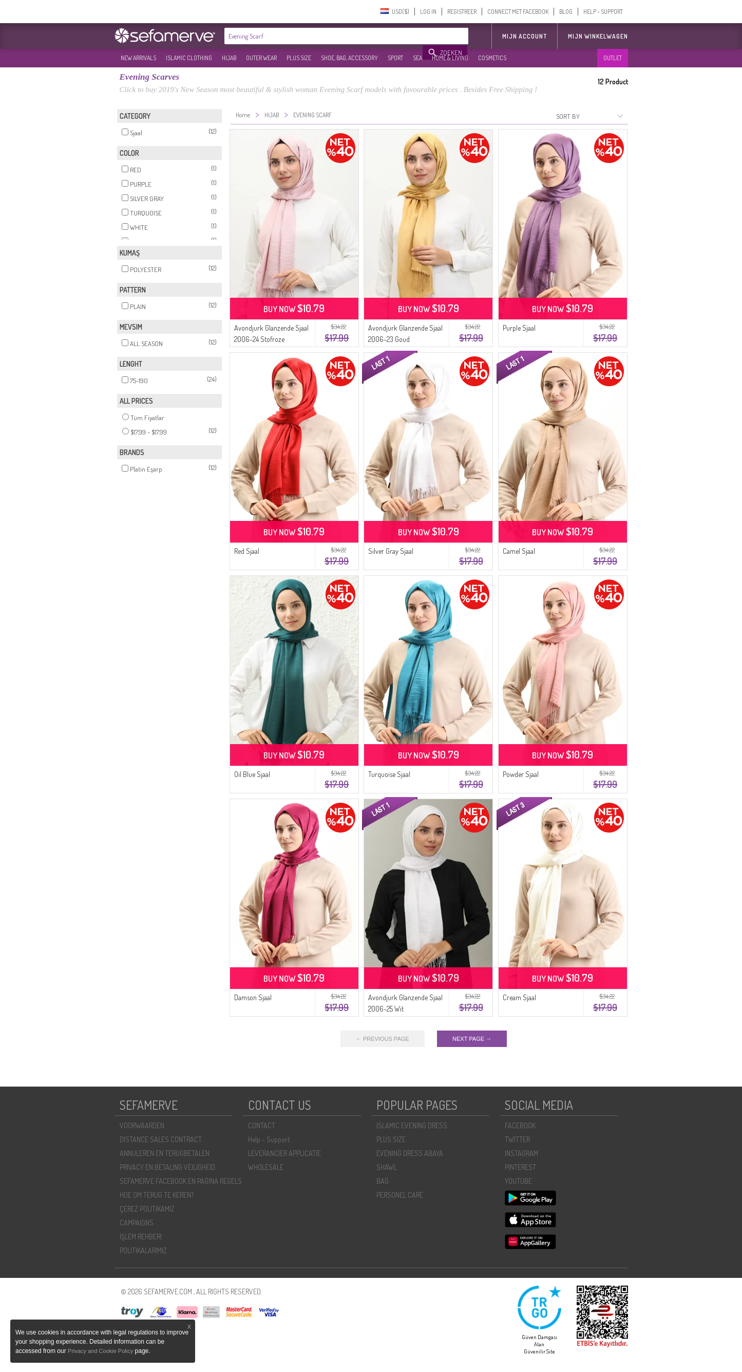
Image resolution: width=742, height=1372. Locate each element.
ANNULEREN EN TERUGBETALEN (165, 1153)
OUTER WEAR (261, 58)
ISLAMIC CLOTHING (189, 58)
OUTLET (612, 58)
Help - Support (269, 1139)
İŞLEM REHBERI (141, 1236)
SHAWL (386, 1167)
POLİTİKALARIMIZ (143, 1250)
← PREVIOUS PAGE (382, 1039)
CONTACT (261, 1125)
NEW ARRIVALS (138, 58)
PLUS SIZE (299, 58)
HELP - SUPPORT (603, 11)
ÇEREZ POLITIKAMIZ (147, 1208)
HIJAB (229, 58)
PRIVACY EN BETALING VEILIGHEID (167, 1167)
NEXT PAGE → (471, 1039)
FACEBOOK (520, 1125)
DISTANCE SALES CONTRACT (161, 1139)
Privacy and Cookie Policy (100, 1351)
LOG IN (428, 11)
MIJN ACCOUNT (524, 36)
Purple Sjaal (519, 327)
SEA (417, 58)
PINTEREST (520, 1167)
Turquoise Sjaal (389, 774)
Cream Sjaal (519, 997)
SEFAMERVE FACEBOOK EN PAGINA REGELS (181, 1181)
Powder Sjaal (521, 774)
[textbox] (324, 36)
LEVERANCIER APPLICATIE (284, 1153)
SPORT (395, 58)
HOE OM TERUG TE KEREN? (157, 1194)
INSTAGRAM (521, 1153)
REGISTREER (462, 11)
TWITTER (517, 1139)
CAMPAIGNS (137, 1222)
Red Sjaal (246, 551)
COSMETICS (492, 58)
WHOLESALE (265, 1167)
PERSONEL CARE (399, 1194)
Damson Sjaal (253, 997)
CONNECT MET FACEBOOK (517, 11)
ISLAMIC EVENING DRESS (411, 1125)
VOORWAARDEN (142, 1125)
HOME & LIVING (450, 58)
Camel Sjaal (519, 551)
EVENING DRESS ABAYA (409, 1153)
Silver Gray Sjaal (390, 551)
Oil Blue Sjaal (252, 774)
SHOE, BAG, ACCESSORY (349, 58)
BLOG (566, 11)
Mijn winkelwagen (598, 36)
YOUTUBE (518, 1181)
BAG (382, 1181)
